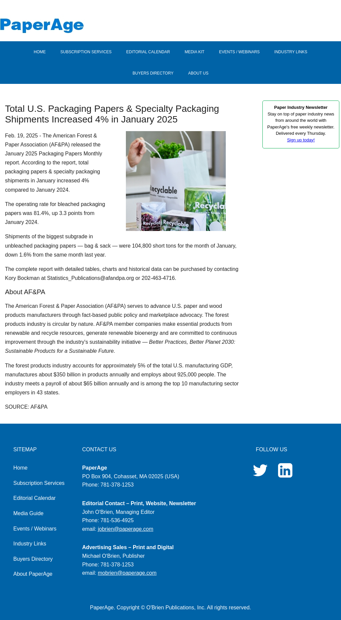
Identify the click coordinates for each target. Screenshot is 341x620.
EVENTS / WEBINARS (239, 52)
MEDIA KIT (194, 52)
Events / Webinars (35, 528)
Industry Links (29, 543)
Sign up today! (301, 139)
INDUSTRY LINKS (290, 52)
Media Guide (28, 513)
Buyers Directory (33, 559)
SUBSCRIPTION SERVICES (86, 52)
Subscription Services (39, 483)
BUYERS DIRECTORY (153, 73)
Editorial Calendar (34, 498)
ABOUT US (198, 73)
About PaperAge (32, 574)
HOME (40, 52)
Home (20, 468)
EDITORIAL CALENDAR (148, 52)
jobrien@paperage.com (126, 529)
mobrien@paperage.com (127, 573)
